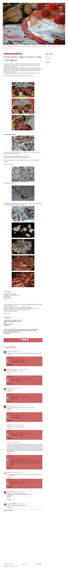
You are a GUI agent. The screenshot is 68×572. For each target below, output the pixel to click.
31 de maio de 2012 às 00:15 (23, 360)
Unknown (9, 472)
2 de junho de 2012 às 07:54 (20, 503)
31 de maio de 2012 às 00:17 (23, 415)
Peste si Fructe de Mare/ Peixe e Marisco (15, 341)
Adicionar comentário (8, 510)
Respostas (10, 357)
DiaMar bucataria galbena (12, 369)
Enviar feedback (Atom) (12, 566)
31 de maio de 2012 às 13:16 (16, 472)
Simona (8, 405)
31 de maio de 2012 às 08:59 (15, 442)
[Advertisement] (23, 553)
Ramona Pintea (48, 56)
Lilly (8, 351)
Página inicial (24, 564)
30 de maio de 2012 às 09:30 (14, 351)
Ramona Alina (13, 360)
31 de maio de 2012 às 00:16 (23, 379)
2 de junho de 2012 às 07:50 (23, 433)
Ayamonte (27, 67)
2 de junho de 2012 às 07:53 (23, 458)
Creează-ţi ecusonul (48, 58)
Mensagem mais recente (8, 564)
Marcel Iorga (9, 491)
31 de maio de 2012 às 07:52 (17, 424)
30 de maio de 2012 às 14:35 (16, 388)
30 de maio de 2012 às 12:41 (23, 369)
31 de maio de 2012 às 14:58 (18, 491)
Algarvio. (28, 309)
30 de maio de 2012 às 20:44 (16, 405)
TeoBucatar (9, 424)
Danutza (8, 388)
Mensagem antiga (38, 564)
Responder (9, 355)
